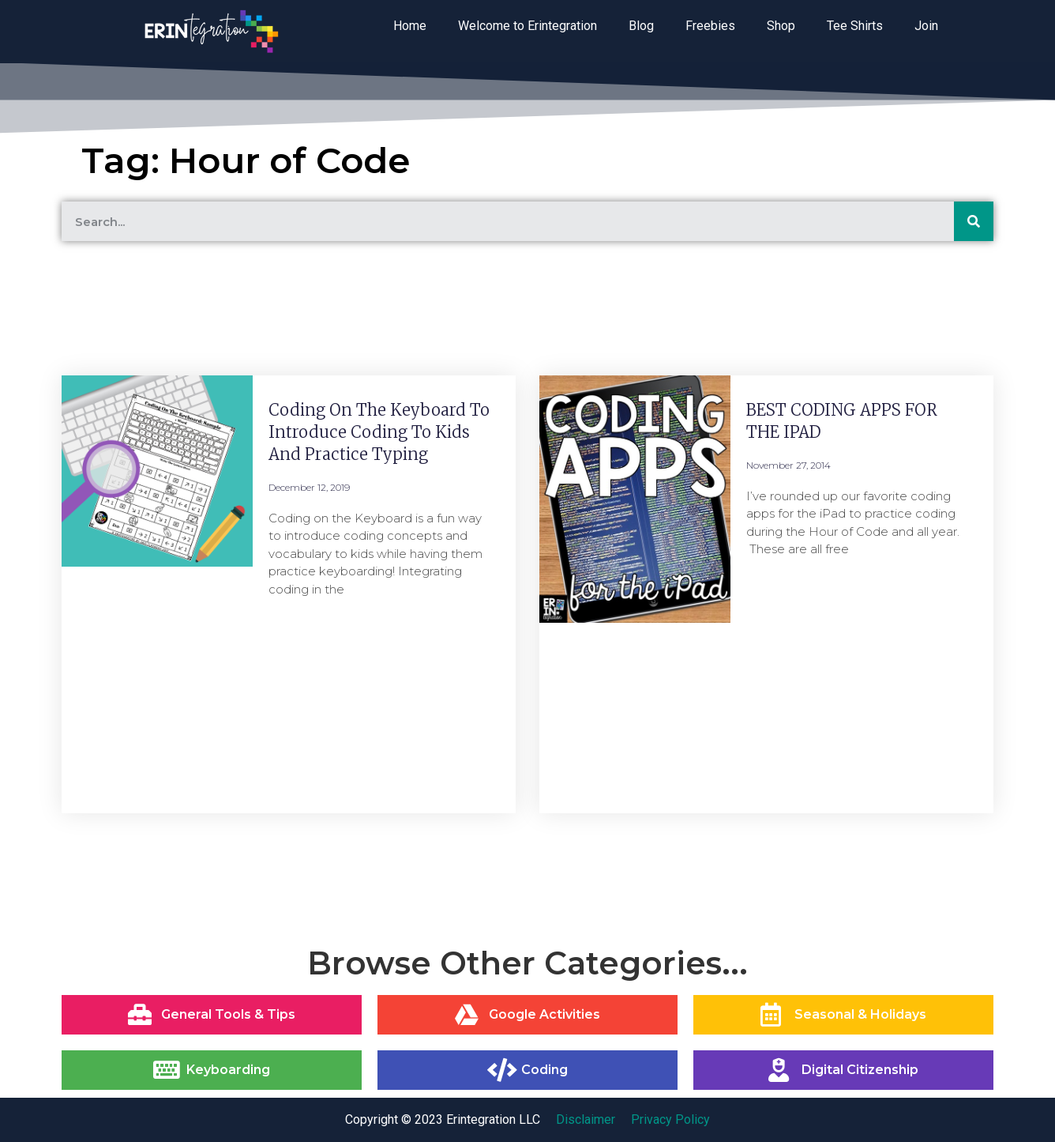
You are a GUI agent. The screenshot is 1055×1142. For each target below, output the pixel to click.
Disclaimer (585, 1119)
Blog (641, 25)
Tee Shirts (855, 25)
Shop (781, 25)
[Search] (973, 221)
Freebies (710, 25)
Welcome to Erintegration (527, 25)
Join (926, 25)
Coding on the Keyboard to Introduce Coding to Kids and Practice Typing (379, 432)
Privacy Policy (670, 1119)
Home (409, 25)
